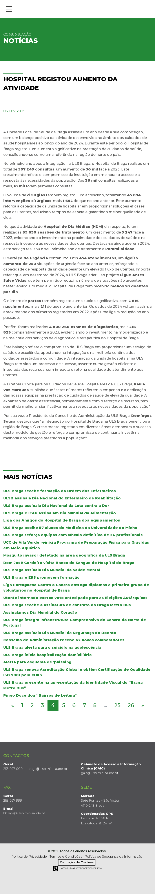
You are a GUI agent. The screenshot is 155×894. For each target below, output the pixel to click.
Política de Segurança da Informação (113, 857)
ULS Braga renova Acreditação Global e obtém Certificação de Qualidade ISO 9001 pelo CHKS (77, 672)
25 (117, 705)
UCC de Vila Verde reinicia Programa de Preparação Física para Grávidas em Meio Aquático (76, 545)
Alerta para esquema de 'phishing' (37, 662)
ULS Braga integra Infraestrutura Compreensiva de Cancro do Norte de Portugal (74, 623)
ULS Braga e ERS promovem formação (41, 577)
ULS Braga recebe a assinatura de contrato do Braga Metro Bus (67, 605)
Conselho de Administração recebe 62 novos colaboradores (63, 640)
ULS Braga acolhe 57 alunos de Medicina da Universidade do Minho (70, 528)
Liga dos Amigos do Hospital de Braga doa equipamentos (61, 520)
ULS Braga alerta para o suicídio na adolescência (52, 647)
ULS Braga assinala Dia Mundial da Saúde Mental (51, 570)
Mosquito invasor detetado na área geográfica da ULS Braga (64, 555)
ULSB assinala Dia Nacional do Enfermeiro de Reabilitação (62, 498)
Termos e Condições (65, 857)
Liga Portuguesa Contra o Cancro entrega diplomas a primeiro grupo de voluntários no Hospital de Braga (76, 588)
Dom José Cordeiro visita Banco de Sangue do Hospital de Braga (68, 563)
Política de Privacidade (29, 857)
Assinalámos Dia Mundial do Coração (40, 612)
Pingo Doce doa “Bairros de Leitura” (40, 695)
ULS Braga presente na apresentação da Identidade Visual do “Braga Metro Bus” (73, 685)
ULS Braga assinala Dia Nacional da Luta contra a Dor (56, 506)
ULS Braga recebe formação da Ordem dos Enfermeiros (59, 491)
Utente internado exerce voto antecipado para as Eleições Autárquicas (75, 598)
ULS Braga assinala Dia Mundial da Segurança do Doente (59, 633)
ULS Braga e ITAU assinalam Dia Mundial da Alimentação (59, 513)
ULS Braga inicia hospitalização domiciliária (47, 655)
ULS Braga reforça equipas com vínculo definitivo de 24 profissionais (73, 535)
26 (131, 705)
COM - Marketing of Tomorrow (77, 868)
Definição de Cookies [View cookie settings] (77, 862)
